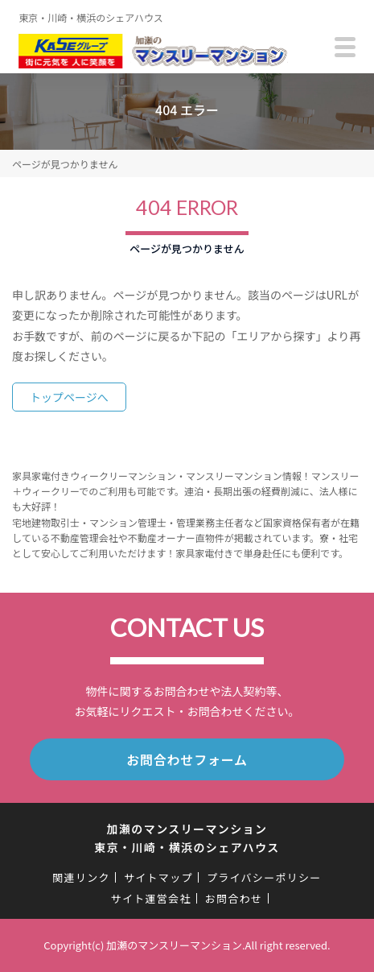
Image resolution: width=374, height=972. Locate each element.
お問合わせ (234, 898)
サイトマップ (158, 877)
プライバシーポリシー (264, 877)
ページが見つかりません (64, 164)
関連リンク (81, 877)
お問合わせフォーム (187, 759)
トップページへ (69, 397)
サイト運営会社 (151, 898)
